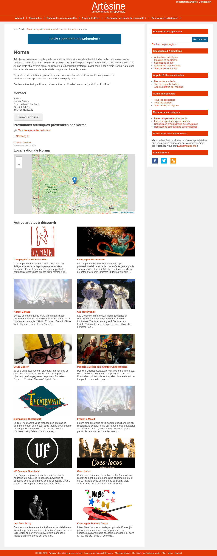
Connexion (205, 1)
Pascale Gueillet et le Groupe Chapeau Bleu (102, 366)
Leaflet (115, 212)
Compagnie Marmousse (91, 259)
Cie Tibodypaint (86, 311)
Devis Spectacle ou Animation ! (74, 39)
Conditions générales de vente (146, 553)
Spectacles (35, 18)
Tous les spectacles (164, 99)
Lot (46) (17, 142)
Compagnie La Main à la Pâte (30, 259)
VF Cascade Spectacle (27, 471)
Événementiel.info (186, 145)
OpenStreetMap (127, 212)
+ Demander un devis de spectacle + (125, 18)
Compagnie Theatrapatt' (27, 419)
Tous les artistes (163, 102)
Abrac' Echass (22, 311)
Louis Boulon (21, 366)
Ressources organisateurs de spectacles (176, 124)
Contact (178, 553)
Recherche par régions (164, 44)
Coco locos (83, 471)
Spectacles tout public (166, 68)
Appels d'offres (90, 18)
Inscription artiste (186, 1)
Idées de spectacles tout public (170, 118)
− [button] (19, 165)
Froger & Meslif (86, 419)
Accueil (19, 18)
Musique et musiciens (166, 60)
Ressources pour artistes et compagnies (176, 126)
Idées (170, 553)
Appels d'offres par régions (168, 86)
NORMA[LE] (23, 136)
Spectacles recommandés (62, 18)
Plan (164, 553)
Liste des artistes (70, 29)
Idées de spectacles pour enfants (172, 121)
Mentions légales (123, 553)
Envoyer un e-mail (28, 117)
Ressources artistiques (164, 18)
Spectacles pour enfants (167, 65)
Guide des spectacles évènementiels (43, 29)
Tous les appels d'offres (166, 84)
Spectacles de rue (164, 62)
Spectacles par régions (166, 105)
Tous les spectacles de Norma (34, 130)
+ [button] (19, 159)
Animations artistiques (166, 57)
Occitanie (27, 142)
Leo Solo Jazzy (22, 523)
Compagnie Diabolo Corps (92, 523)
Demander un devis (164, 81)
